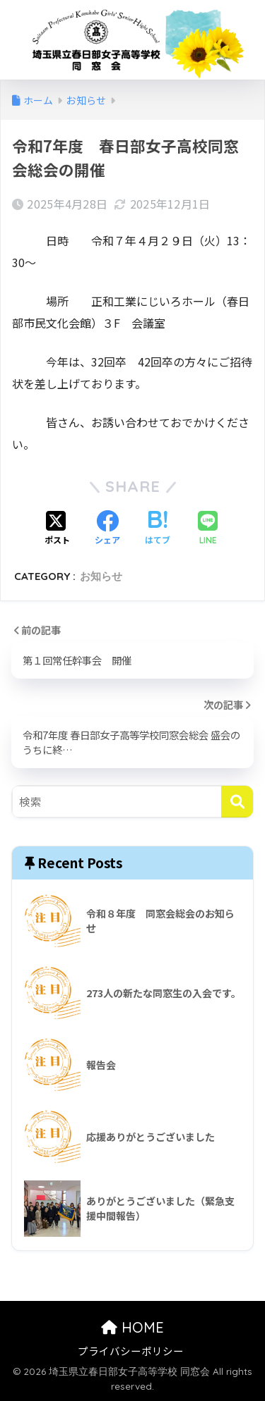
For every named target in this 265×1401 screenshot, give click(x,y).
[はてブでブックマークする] (157, 529)
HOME (132, 1327)
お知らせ (101, 576)
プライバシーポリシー (131, 1350)
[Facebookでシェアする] (107, 529)
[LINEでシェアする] (208, 529)
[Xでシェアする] (57, 529)
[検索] (237, 801)
